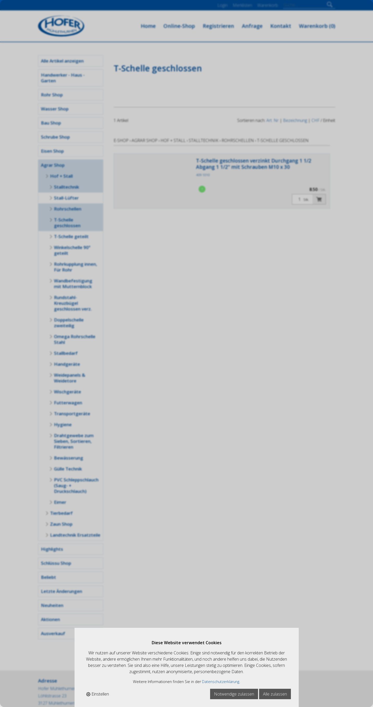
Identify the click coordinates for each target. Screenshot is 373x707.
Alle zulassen (275, 694)
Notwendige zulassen (234, 694)
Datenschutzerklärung (220, 681)
